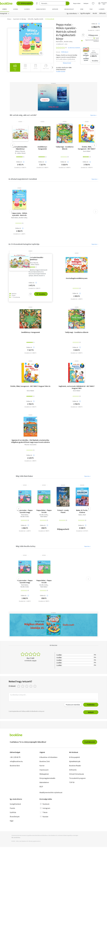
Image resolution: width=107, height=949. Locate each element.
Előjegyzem (93, 35)
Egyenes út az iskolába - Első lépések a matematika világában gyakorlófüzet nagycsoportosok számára (30, 441)
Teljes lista (93, 115)
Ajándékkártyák (74, 761)
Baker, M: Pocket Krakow (82, 511)
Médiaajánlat (44, 774)
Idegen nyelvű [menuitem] (69, 9)
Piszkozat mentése (73, 705)
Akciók (95, 13)
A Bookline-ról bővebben (48, 757)
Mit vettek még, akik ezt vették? (23, 115)
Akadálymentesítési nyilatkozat (50, 792)
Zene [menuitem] (81, 9)
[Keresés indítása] (67, 3)
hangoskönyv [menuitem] (41, 9)
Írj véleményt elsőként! (74, 47)
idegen (63, 485)
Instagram (44, 808)
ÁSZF (41, 787)
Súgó (11, 821)
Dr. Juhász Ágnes (20, 153)
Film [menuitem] (91, 9)
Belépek (91, 712)
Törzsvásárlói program (77, 778)
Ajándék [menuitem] (101, 9)
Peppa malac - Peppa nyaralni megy (24, 511)
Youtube (43, 816)
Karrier (42, 766)
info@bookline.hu (16, 761)
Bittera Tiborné (20, 151)
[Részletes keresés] (37, 3)
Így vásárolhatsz (72, 13)
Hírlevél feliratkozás (76, 774)
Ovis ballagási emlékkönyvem (76, 278)
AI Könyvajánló (25, 3)
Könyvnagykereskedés (47, 778)
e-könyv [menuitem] (27, 9)
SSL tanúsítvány (15, 837)
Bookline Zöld (44, 761)
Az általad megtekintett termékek (23, 179)
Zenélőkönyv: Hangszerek (42, 148)
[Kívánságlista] (93, 3)
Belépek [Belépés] (86, 3)
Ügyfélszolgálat (85, 13)
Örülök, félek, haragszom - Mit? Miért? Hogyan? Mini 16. (87, 148)
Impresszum (43, 770)
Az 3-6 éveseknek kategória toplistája (24, 244)
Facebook (44, 804)
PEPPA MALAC (64, 52)
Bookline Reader (75, 766)
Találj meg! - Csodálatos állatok (64, 148)
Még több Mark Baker (24, 476)
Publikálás (91, 705)
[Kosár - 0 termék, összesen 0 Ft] (102, 3)
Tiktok (43, 812)
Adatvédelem (44, 782)
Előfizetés (102, 13)
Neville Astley (23, 218)
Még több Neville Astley (25, 546)
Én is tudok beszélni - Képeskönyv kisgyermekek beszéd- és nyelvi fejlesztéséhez (20, 148)
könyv (20, 121)
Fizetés (12, 808)
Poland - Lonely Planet (63, 511)
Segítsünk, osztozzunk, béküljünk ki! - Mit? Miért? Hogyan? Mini (77, 387)
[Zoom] (41, 53)
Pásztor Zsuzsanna (30, 445)
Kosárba (95, 61)
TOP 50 (71, 782)
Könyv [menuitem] (5, 9)
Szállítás (13, 812)
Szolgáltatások (15, 804)
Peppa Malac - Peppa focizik (44, 511)
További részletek (60, 71)
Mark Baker (14, 218)
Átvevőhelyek (14, 816)
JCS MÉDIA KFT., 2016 (61, 44)
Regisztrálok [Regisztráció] (76, 3)
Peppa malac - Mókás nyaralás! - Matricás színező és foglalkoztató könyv (19, 214)
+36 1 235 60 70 (15, 757)
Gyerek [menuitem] (15, 9)
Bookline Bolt (15, 766)
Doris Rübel (86, 151)
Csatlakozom (89, 742)
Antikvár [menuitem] (55, 9)
